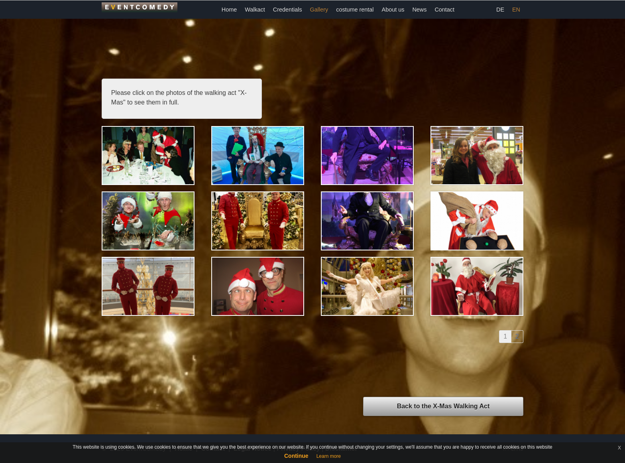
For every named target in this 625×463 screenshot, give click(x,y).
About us (393, 9)
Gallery (319, 9)
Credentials (287, 9)
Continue (296, 456)
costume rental (354, 9)
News (419, 9)
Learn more (328, 456)
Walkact (255, 9)
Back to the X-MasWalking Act (443, 406)
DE (500, 9)
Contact (444, 9)
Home (229, 9)
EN (516, 9)
